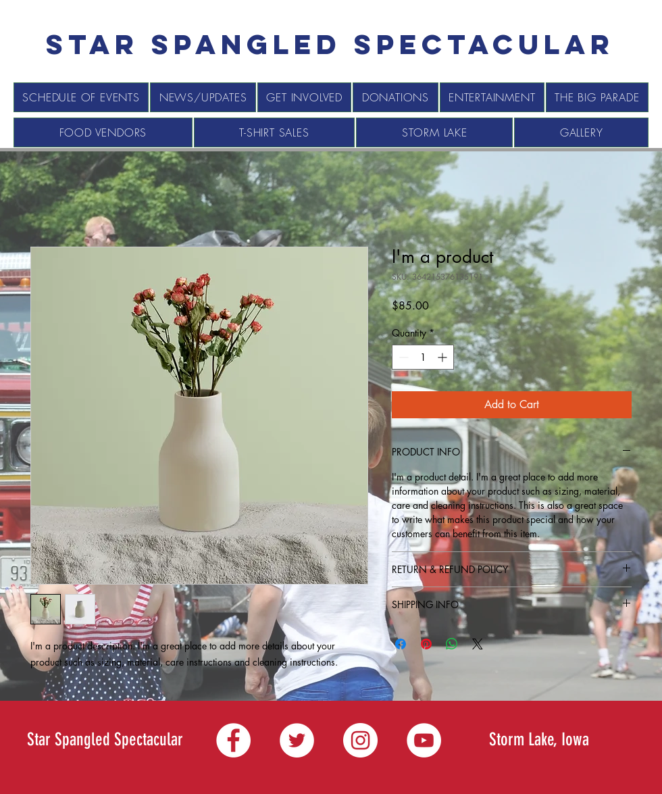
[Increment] (443, 357)
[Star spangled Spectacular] (330, 44)
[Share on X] (477, 644)
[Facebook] (233, 740)
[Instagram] (360, 740)
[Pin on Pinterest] (426, 644)
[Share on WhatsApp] (452, 644)
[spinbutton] (423, 357)
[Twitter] (297, 740)
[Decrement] (402, 357)
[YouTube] (424, 740)
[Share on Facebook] (400, 644)
